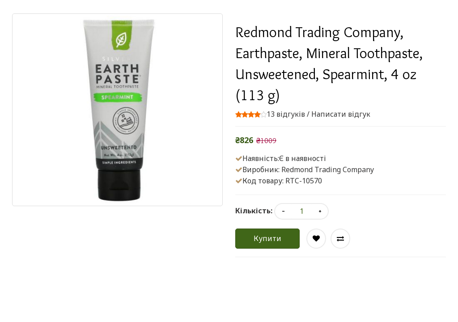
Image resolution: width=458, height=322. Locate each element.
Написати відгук (340, 114)
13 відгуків (286, 114)
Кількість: (253, 211)
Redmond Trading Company (327, 169)
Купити (267, 238)
